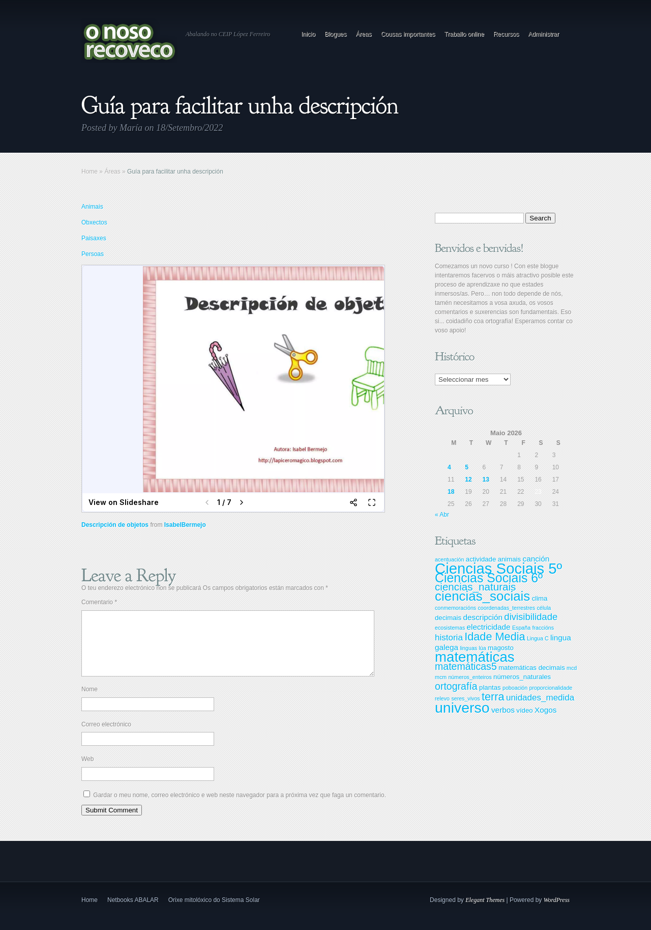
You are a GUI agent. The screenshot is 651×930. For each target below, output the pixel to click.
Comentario (99, 602)
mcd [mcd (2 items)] (572, 668)
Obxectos (94, 222)
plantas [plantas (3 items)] (490, 687)
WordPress (557, 912)
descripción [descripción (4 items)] (482, 617)
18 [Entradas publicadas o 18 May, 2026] (451, 491)
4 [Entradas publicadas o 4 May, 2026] (449, 467)
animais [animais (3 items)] (509, 559)
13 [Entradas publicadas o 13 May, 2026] (486, 479)
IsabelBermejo (185, 524)
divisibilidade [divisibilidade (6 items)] (530, 616)
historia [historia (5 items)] (449, 637)
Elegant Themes (485, 912)
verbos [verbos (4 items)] (503, 710)
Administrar (543, 34)
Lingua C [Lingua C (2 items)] (538, 638)
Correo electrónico (106, 736)
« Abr (442, 514)
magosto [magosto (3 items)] (501, 648)
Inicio (308, 34)
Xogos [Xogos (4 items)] (545, 710)
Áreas (363, 34)
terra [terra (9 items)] (493, 696)
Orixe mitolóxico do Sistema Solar (214, 912)
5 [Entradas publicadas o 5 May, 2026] (466, 467)
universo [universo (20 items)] (462, 707)
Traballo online (464, 34)
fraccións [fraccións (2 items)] (543, 628)
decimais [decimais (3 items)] (448, 618)
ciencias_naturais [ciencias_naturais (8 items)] (475, 587)
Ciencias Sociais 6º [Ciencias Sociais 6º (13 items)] (489, 578)
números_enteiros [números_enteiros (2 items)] (469, 677)
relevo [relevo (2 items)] (442, 698)
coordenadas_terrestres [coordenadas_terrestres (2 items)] (506, 608)
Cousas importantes (408, 34)
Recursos (506, 34)
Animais (92, 206)
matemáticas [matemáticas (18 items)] (475, 657)
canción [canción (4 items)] (535, 558)
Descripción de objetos (115, 524)
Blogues (335, 34)
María (131, 128)
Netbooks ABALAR (133, 912)
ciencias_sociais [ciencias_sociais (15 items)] (482, 596)
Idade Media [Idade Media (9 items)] (494, 636)
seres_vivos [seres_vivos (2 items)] (465, 698)
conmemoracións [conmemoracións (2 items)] (455, 608)
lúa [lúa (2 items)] (482, 648)
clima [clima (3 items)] (540, 598)
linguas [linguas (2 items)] (468, 648)
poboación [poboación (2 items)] (514, 688)
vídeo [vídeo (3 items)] (524, 710)
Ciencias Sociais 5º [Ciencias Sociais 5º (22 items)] (498, 568)
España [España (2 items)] (521, 628)
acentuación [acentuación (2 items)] (449, 559)
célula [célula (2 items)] (544, 608)
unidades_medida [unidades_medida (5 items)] (540, 697)
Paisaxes (93, 238)
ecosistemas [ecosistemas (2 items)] (450, 628)
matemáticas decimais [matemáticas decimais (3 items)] (531, 667)
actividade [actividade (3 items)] (481, 559)
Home (89, 171)
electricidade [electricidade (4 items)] (489, 627)
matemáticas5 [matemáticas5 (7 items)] (466, 666)
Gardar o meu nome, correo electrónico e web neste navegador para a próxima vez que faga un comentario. (239, 807)
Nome (89, 701)
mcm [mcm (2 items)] (441, 677)
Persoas (92, 254)
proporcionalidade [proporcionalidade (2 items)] (551, 688)
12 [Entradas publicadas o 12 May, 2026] (468, 479)
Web (87, 771)
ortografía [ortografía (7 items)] (456, 686)
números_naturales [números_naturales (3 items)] (522, 677)
